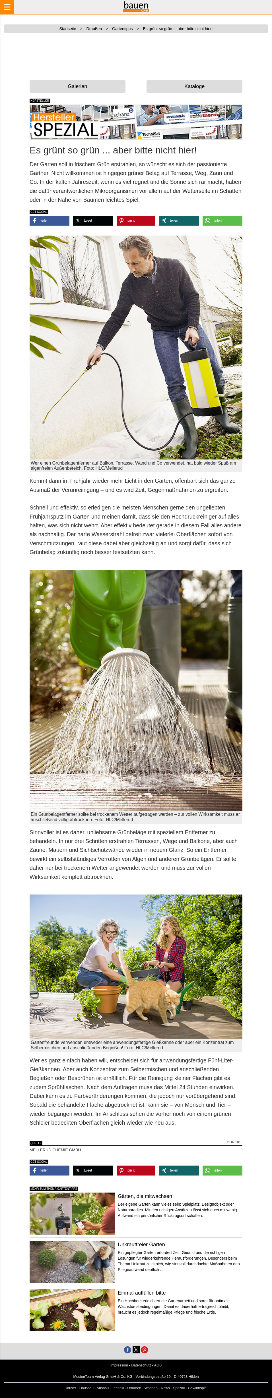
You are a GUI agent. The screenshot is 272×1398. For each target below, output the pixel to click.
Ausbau (103, 1388)
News (165, 1388)
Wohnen (151, 1388)
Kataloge (194, 86)
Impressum (119, 1365)
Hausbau (86, 1388)
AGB (158, 1365)
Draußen (134, 1388)
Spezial (179, 1388)
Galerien (77, 86)
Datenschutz (141, 1365)
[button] (49, 221)
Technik (118, 1388)
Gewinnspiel (198, 1388)
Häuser (70, 1388)
